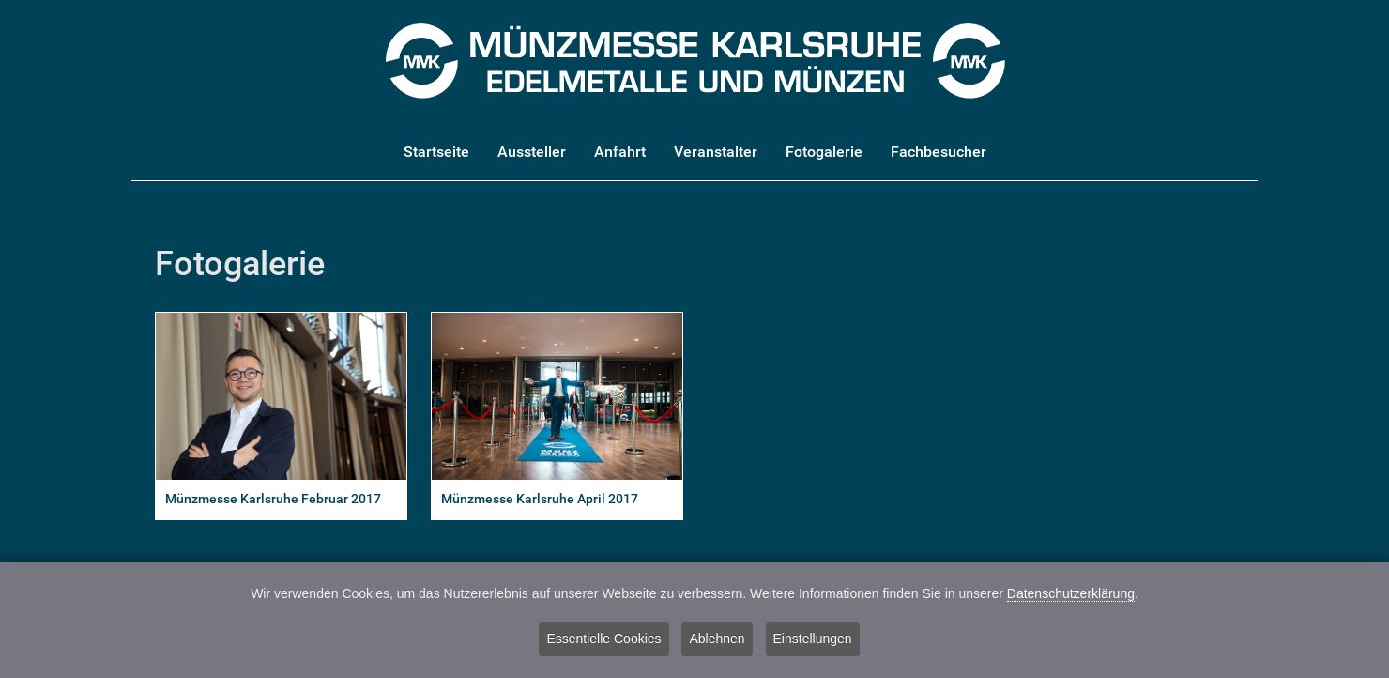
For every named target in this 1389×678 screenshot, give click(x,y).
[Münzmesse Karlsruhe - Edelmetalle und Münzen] (695, 60)
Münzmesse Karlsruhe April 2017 (539, 499)
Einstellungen (812, 639)
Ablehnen (716, 639)
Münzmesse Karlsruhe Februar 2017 (273, 499)
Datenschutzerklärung (1071, 594)
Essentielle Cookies (603, 639)
